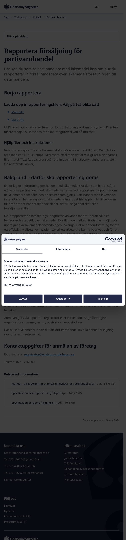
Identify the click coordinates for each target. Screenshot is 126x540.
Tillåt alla (103, 298)
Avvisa (23, 298)
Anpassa (63, 298)
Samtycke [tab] (22, 248)
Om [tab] (104, 248)
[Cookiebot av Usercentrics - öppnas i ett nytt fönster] (107, 239)
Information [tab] (63, 248)
